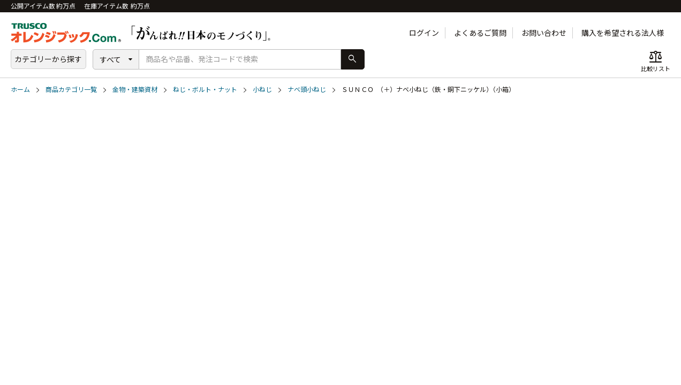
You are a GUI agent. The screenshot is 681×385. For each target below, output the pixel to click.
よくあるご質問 (480, 33)
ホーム (20, 89)
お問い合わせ (543, 33)
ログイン (424, 33)
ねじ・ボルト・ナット (205, 89)
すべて (110, 60)
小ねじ (262, 89)
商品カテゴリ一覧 (71, 89)
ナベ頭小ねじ (306, 89)
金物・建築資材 (134, 89)
